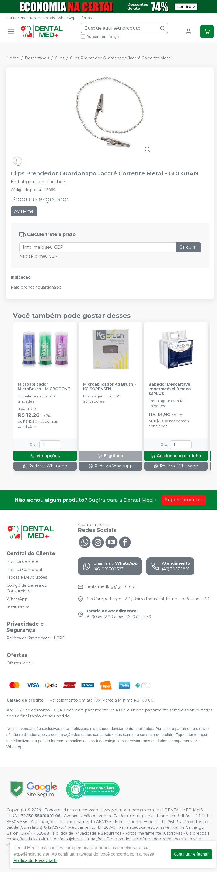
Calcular (188, 247)
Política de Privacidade (35, 860)
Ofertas (85, 18)
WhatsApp (66, 18)
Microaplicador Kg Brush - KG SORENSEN (109, 386)
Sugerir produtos (183, 499)
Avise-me (24, 211)
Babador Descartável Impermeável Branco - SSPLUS (171, 389)
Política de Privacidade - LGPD (35, 638)
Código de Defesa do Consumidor (26, 588)
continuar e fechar (191, 854)
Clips (59, 58)
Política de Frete (22, 561)
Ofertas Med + (20, 663)
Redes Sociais (42, 18)
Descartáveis (37, 58)
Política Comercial (24, 569)
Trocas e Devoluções (26, 577)
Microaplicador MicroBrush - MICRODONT (44, 386)
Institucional (16, 18)
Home (12, 58)
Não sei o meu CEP (38, 256)
